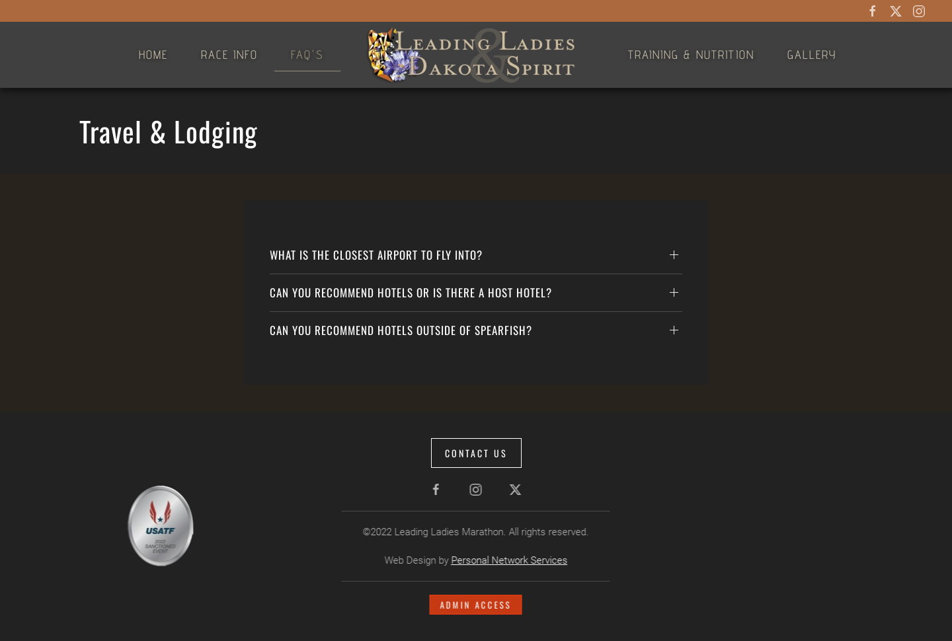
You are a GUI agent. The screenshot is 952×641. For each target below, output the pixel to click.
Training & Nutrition (691, 54)
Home (153, 54)
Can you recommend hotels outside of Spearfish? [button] (401, 330)
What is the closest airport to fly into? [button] (376, 254)
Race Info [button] (229, 54)
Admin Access (474, 604)
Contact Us (476, 453)
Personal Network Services (508, 560)
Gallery (811, 54)
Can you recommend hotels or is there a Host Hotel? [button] (411, 292)
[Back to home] (476, 55)
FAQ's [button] (307, 54)
